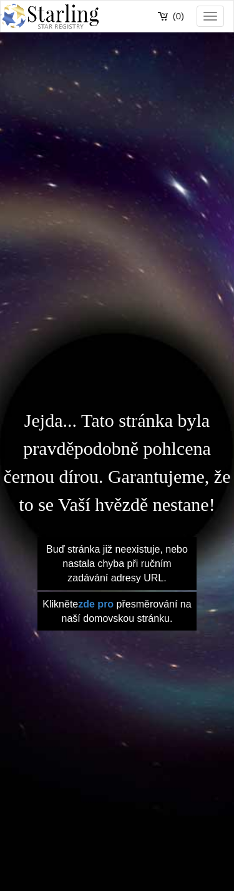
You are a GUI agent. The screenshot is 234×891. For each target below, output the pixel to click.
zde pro (96, 604)
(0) (178, 16)
